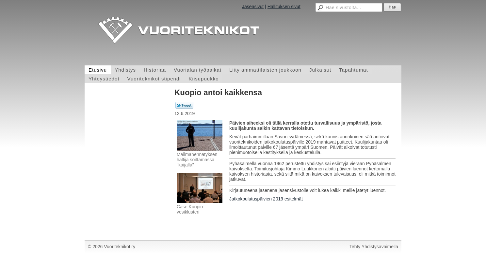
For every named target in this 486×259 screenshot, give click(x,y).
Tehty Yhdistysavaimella (373, 246)
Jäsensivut (253, 6)
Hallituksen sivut (283, 6)
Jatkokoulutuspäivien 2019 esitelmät (266, 198)
